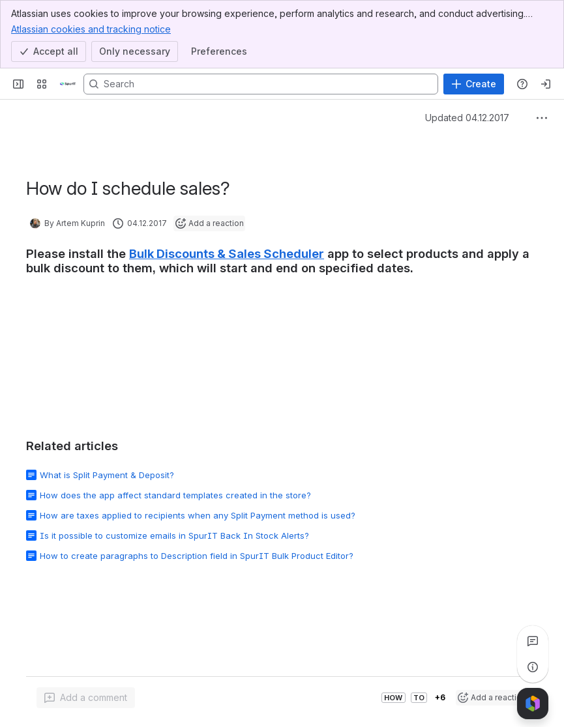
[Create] (473, 84)
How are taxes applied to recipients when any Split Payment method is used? (197, 515)
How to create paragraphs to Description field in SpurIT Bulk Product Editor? (196, 555)
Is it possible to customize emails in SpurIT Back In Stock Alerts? (174, 535)
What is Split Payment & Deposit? (107, 475)
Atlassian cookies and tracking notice (91, 29)
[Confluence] (67, 84)
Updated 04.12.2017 (467, 117)
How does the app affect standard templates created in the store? (175, 495)
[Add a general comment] (86, 697)
